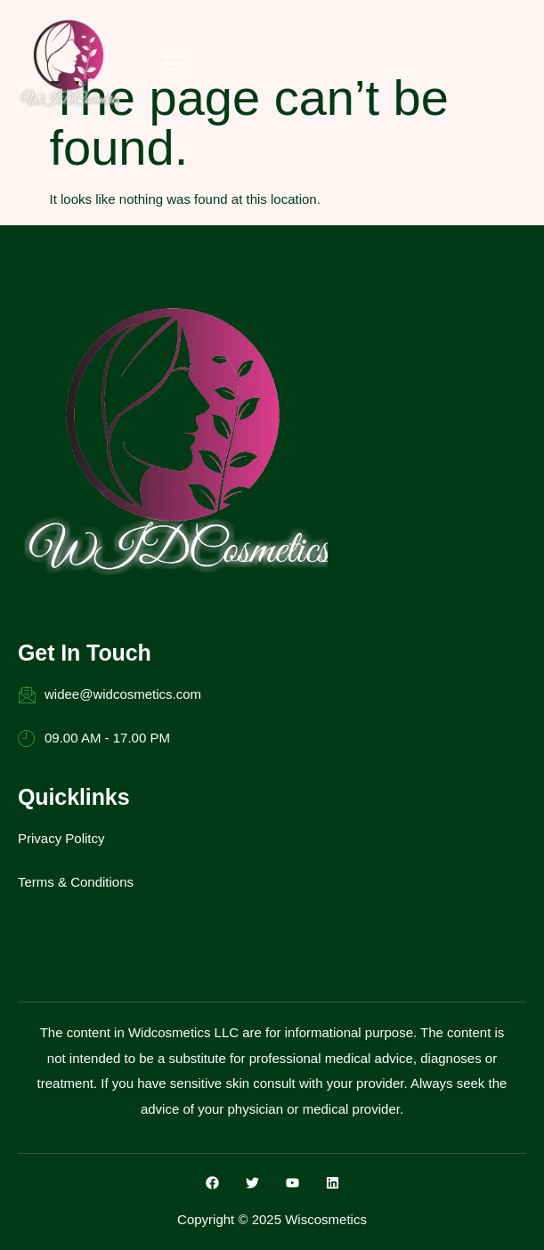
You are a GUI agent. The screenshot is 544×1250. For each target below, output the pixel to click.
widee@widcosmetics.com (109, 694)
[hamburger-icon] (172, 64)
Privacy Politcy (61, 838)
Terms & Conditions (76, 881)
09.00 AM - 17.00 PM (94, 738)
